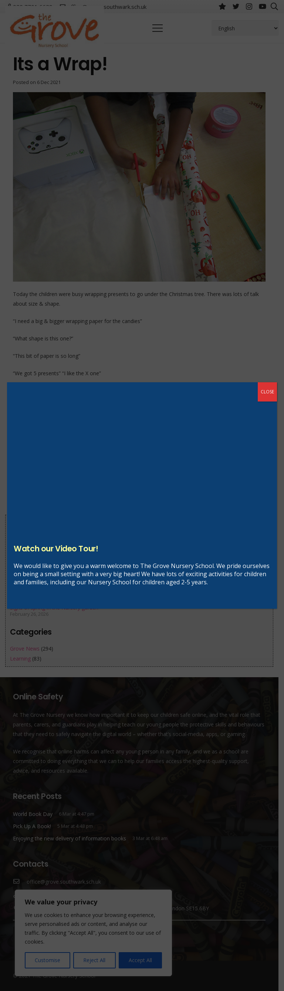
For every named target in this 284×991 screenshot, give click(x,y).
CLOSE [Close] (267, 392)
